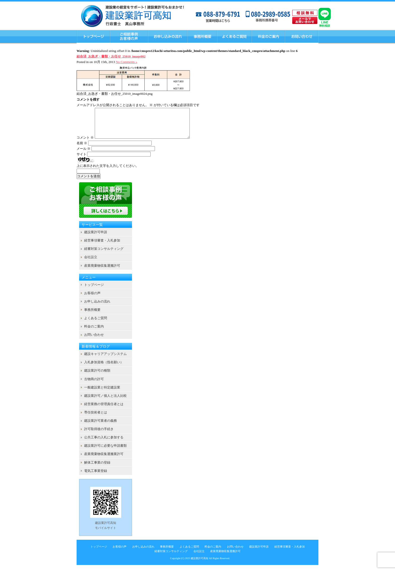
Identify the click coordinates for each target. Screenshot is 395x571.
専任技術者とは (95, 418)
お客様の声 (92, 299)
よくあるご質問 (95, 324)
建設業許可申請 (95, 238)
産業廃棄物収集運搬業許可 (103, 460)
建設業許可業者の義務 (100, 427)
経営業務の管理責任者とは (103, 410)
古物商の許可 (94, 385)
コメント (85, 143)
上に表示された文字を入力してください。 (108, 172)
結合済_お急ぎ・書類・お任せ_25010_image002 (111, 56)
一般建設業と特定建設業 (102, 393)
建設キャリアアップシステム (105, 360)
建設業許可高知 (199, 564)
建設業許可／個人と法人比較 (105, 402)
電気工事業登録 (95, 477)
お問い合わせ (94, 341)
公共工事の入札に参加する (103, 443)
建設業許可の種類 (97, 376)
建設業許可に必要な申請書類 (105, 452)
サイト (81, 160)
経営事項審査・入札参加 (102, 246)
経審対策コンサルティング (103, 255)
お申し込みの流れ (97, 307)
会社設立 (90, 263)
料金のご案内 (94, 332)
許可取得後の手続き (99, 435)
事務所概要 (92, 316)
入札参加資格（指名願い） (103, 368)
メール (83, 155)
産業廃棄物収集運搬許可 (102, 272)
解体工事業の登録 (97, 468)
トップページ (94, 291)
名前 (82, 149)
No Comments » (126, 62)
